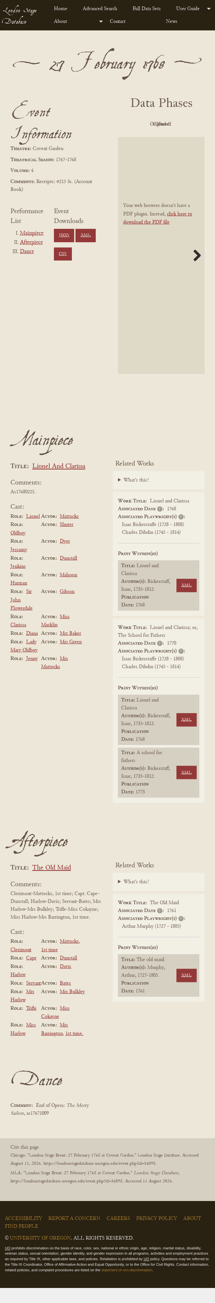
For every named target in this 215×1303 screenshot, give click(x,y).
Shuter (66, 539)
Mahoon (68, 589)
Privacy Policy (156, 1233)
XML (86, 235)
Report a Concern (74, 1233)
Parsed (177, 139)
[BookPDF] (161, 270)
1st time (49, 964)
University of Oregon (40, 1253)
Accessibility (23, 1233)
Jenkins (18, 581)
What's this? (136, 495)
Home (60, 8)
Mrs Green (71, 656)
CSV (63, 254)
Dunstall (68, 573)
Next (194, 270)
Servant (33, 998)
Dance (27, 252)
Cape (31, 972)
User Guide (188, 8)
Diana (32, 648)
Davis (65, 981)
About (60, 21)
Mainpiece (31, 233)
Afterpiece (31, 242)
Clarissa (18, 640)
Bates (65, 998)
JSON (64, 235)
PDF (142, 124)
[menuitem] (63, 9)
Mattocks (69, 531)
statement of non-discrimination (126, 1285)
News (171, 21)
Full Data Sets (147, 8)
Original (178, 124)
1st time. (74, 1048)
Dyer (65, 556)
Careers (118, 1233)
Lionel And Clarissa (58, 481)
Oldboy (17, 547)
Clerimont (20, 964)
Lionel (33, 531)
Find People (21, 1241)
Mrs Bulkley (72, 1006)
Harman (18, 598)
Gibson (67, 606)
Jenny (32, 673)
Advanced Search (100, 8)
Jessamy (18, 564)
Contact (117, 21)
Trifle (31, 1023)
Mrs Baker (70, 648)
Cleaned (141, 139)
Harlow (17, 989)
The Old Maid (51, 882)
